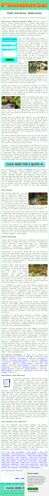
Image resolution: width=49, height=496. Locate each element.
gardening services (29, 367)
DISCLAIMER (44, 9)
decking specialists (20, 361)
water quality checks (40, 409)
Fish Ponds (43, 459)
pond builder (9, 156)
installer (31, 129)
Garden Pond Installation (29, 459)
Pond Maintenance (30, 453)
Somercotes (29, 169)
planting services (7, 368)
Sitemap (2, 483)
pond (45, 40)
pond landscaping (18, 409)
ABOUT (33, 9)
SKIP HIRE (29, 356)
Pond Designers (36, 467)
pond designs (23, 268)
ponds (21, 23)
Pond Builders (32, 452)
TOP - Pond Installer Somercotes (12, 470)
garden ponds (13, 301)
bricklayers (41, 358)
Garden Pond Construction (38, 457)
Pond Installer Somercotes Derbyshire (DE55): (17, 21)
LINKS (28, 9)
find (6, 425)
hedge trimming (6, 370)
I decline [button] (35, 488)
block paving (27, 370)
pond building (23, 145)
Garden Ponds (22, 460)
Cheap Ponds (15, 462)
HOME (25, 9)
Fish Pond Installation (16, 452)
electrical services (8, 356)
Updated (17, 483)
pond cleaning (17, 213)
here (36, 449)
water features (42, 440)
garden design (26, 363)
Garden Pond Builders (19, 455)
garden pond (35, 97)
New (13, 483)
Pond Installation (17, 453)
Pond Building (42, 453)
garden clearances (31, 368)
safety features (16, 70)
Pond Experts (23, 483)
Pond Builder (5, 455)
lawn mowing (22, 358)
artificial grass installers (19, 360)
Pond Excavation (21, 457)
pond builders (18, 180)
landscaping (44, 360)
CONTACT (38, 9)
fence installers (23, 365)
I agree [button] (30, 488)
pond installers (24, 183)
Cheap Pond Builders (8, 460)
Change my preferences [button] (33, 491)
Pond (2, 169)
